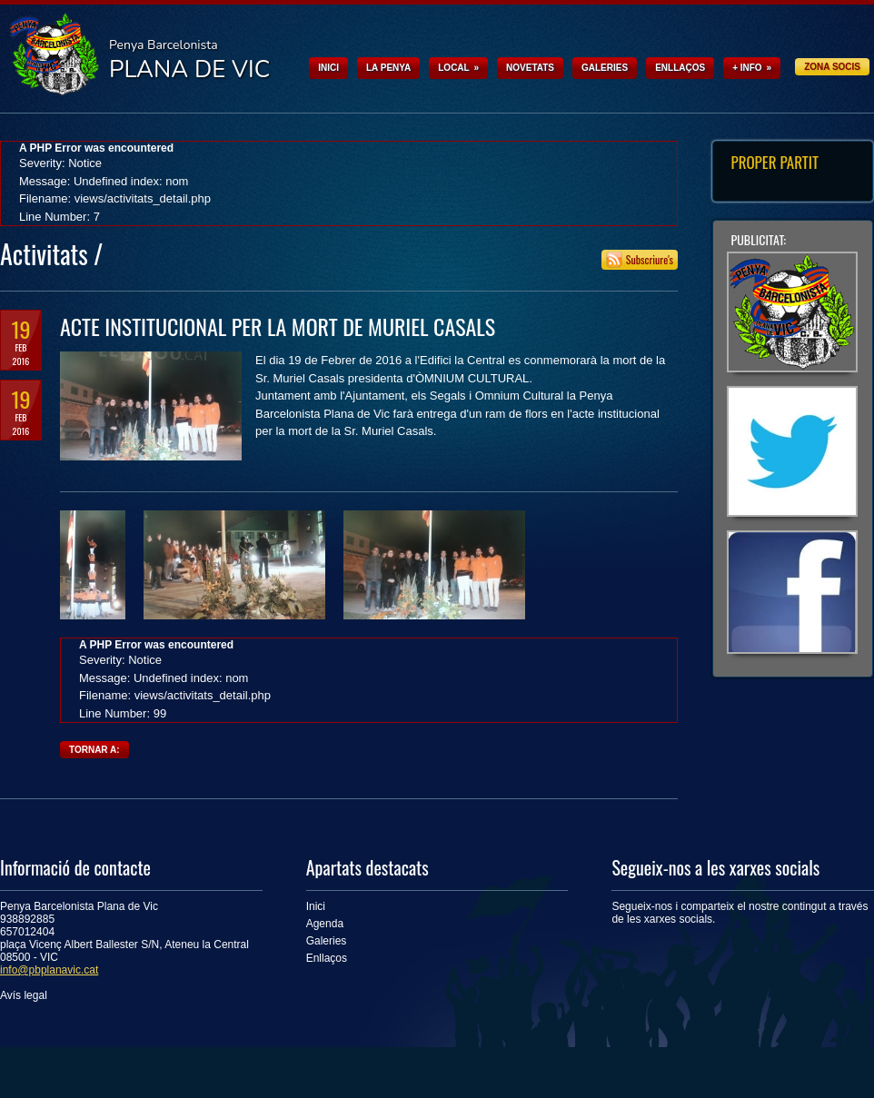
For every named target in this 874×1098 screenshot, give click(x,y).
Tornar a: (94, 750)
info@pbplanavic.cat (49, 970)
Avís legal (23, 995)
